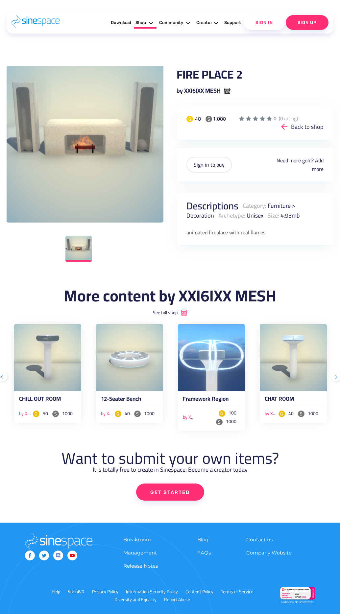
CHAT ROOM (279, 400)
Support (232, 22)
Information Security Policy (152, 591)
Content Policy (199, 591)
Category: (254, 205)
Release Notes (140, 566)
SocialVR (76, 591)
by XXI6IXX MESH (199, 90)
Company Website (269, 553)
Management (140, 553)
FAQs (204, 553)
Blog (202, 539)
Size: (273, 215)
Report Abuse (177, 599)
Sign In (264, 22)
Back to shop (307, 126)
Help (56, 591)
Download (121, 22)
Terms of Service (237, 591)
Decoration (200, 215)
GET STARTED (170, 492)
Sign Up (307, 22)
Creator (208, 23)
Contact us (259, 539)
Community (175, 23)
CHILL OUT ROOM (40, 400)
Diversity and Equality (135, 599)
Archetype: (231, 215)
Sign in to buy (209, 165)
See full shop (165, 312)
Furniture (279, 205)
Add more (318, 164)
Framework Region (206, 400)
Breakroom (137, 539)
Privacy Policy (105, 591)
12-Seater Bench (121, 400)
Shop (145, 23)
